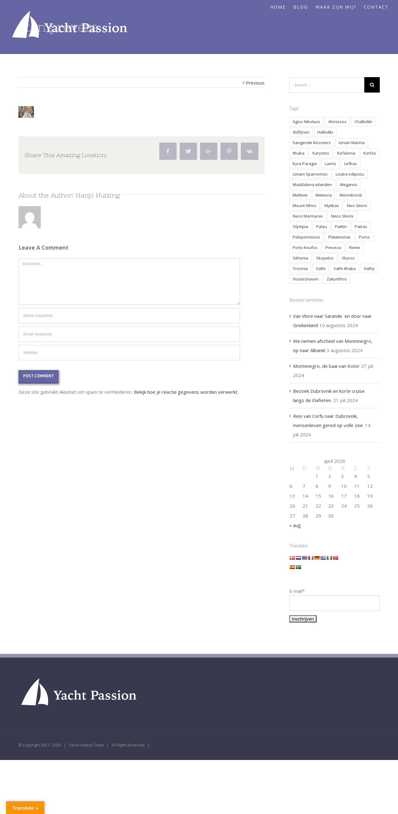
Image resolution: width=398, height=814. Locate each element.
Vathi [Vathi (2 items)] (320, 268)
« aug (295, 525)
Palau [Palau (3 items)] (321, 226)
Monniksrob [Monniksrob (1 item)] (351, 195)
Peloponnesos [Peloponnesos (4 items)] (306, 237)
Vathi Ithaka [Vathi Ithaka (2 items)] (344, 268)
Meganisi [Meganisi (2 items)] (348, 184)
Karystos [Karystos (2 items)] (320, 153)
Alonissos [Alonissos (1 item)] (337, 121)
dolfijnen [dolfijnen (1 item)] (301, 132)
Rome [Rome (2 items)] (354, 247)
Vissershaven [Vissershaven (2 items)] (306, 279)
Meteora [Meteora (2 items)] (324, 195)
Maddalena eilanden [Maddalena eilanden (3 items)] (312, 184)
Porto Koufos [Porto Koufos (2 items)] (305, 247)
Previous (255, 83)
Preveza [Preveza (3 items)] (333, 247)
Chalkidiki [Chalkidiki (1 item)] (363, 121)
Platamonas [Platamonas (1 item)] (339, 237)
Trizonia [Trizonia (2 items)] (300, 268)
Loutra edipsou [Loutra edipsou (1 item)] (350, 174)
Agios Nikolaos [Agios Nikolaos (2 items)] (306, 121)
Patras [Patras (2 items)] (361, 226)
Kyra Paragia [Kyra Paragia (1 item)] (305, 163)
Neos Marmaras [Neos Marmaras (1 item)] (308, 216)
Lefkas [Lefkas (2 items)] (350, 163)
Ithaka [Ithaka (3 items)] (298, 153)
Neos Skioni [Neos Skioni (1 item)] (342, 216)
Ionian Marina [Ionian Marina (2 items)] (352, 142)
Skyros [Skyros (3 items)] (348, 258)
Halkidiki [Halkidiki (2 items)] (325, 132)
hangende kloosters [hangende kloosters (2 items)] (312, 142)
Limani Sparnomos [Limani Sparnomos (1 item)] (310, 174)
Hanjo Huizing (98, 195)
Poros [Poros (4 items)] (364, 237)
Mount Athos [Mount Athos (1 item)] (304, 205)
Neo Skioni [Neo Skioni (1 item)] (357, 205)
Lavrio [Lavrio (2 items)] (330, 163)
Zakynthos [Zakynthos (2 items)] (337, 279)
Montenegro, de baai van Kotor (326, 366)
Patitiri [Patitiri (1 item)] (341, 226)
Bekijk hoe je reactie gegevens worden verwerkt (185, 392)
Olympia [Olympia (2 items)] (300, 226)
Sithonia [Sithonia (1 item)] (300, 258)
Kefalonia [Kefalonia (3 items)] (346, 153)
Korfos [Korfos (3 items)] (369, 153)
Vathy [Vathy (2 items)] (369, 268)
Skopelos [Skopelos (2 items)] (325, 258)
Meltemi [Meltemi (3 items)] (300, 195)
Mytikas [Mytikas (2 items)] (332, 205)
